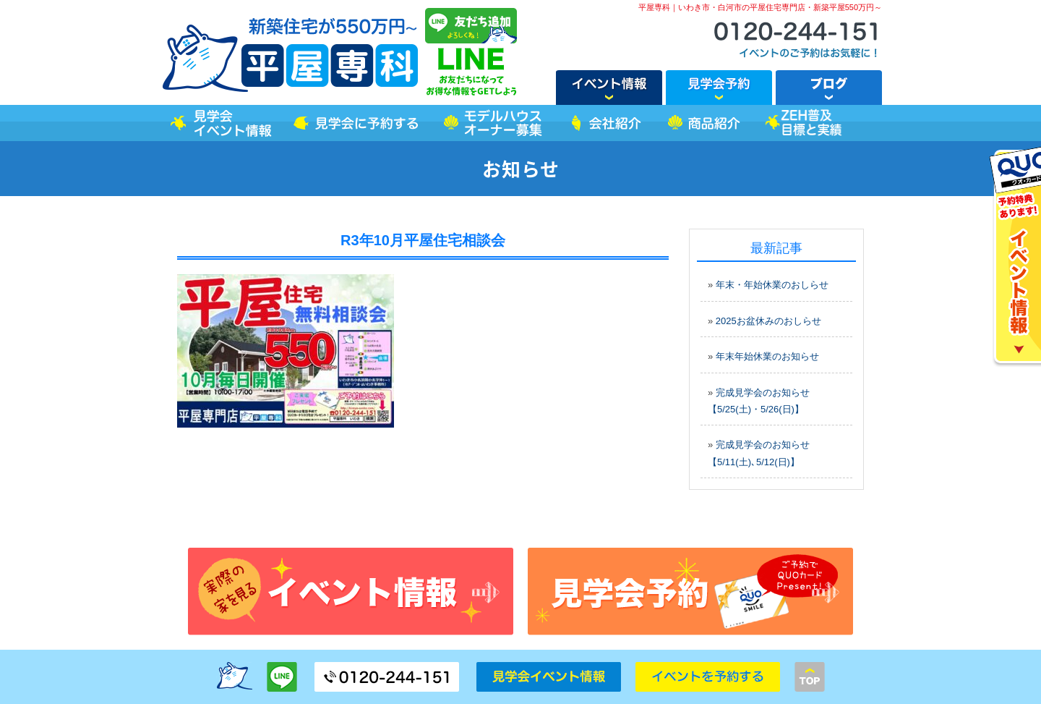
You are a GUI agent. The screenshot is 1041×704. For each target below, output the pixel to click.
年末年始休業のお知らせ (767, 356)
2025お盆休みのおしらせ (768, 320)
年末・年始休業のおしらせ (772, 284)
